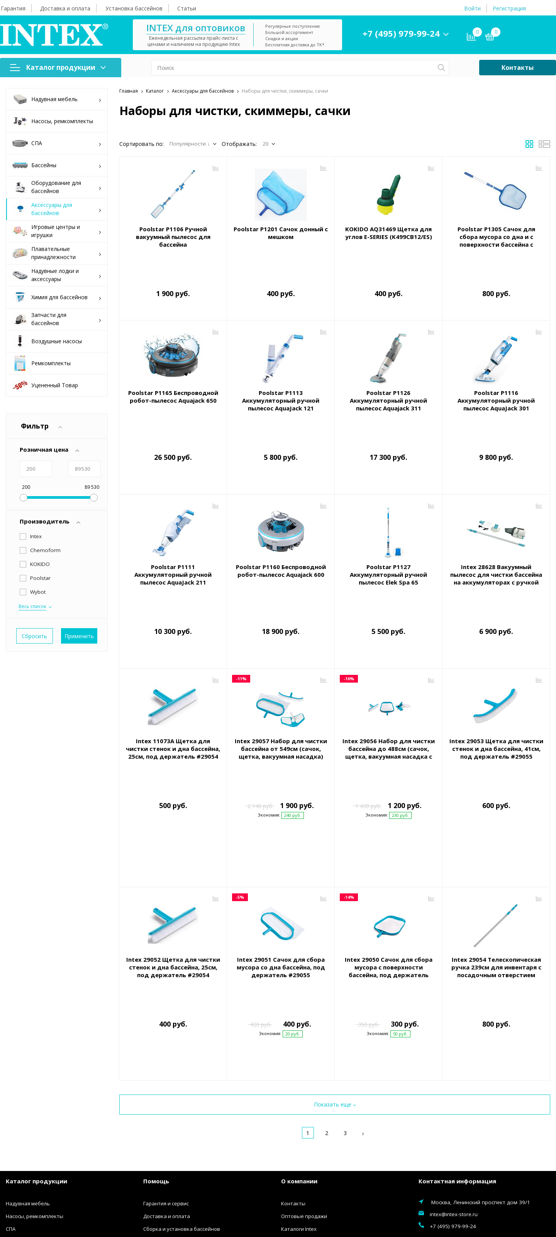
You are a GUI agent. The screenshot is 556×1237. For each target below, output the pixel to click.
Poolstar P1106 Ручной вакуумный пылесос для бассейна (173, 236)
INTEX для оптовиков (195, 27)
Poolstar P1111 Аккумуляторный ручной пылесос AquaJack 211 (173, 550)
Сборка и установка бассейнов (181, 1103)
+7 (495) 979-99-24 (401, 33)
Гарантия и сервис (166, 1077)
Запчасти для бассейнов (57, 319)
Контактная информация (457, 1055)
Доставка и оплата (65, 8)
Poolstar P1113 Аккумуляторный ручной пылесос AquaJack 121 (280, 393)
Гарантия (13, 8)
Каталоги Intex (299, 1103)
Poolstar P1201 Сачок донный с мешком (281, 233)
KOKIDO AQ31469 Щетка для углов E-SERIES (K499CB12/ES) (388, 233)
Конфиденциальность (170, 1141)
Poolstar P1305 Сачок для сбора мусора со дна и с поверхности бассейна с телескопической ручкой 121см (496, 244)
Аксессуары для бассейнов (57, 209)
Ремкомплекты (41, 363)
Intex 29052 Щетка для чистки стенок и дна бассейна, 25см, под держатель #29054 (173, 871)
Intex (36, 536)
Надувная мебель (57, 99)
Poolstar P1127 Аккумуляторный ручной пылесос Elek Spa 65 (388, 550)
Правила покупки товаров (176, 1116)
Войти (472, 8)
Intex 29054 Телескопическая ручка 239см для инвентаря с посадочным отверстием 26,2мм (496, 874)
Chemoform (45, 550)
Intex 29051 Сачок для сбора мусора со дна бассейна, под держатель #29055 (281, 871)
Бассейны (57, 165)
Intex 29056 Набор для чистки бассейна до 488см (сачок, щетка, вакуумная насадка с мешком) (388, 710)
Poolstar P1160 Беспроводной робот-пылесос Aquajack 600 (281, 546)
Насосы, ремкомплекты (52, 121)
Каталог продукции (58, 67)
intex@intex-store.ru (454, 1088)
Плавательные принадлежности (57, 253)
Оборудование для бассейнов (57, 187)
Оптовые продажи (304, 1090)
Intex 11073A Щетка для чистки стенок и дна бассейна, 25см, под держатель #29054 (173, 706)
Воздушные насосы (47, 341)
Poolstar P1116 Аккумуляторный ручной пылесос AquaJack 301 (496, 393)
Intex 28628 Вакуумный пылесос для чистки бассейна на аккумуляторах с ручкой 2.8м (496, 554)
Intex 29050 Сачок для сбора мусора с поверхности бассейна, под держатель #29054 (388, 874)
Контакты (518, 67)
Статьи (186, 8)
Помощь (156, 1055)
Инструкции (158, 1128)
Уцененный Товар (45, 385)
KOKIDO (40, 564)
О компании (299, 1055)
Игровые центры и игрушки (57, 231)
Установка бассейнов (134, 8)
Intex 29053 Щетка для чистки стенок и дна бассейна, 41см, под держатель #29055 (496, 706)
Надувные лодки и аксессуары (57, 275)
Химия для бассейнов (57, 297)
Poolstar (40, 577)
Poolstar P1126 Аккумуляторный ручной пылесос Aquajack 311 (388, 393)
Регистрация (509, 8)
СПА (57, 143)
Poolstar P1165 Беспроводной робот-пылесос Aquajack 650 (173, 389)
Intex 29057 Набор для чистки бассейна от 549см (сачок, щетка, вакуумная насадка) (281, 706)
